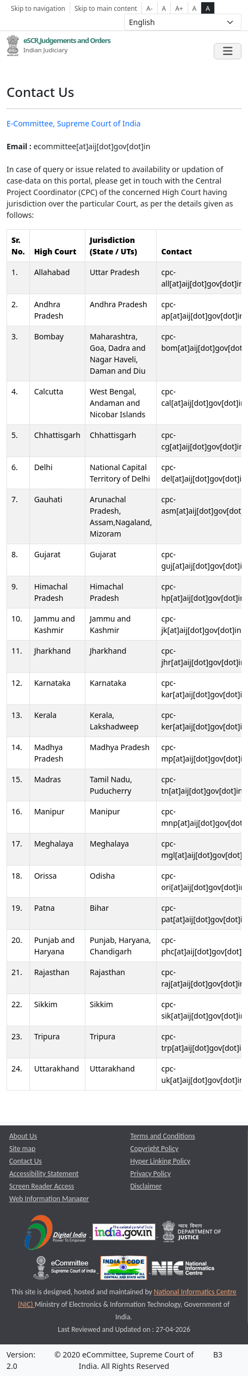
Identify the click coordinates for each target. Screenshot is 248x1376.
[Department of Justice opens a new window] (192, 1234)
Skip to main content (106, 8)
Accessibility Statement (44, 1173)
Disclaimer (146, 1186)
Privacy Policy (151, 1173)
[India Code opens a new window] (124, 1270)
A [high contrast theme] (208, 8)
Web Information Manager (49, 1198)
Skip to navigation (38, 8)
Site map (22, 1148)
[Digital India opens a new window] (56, 1234)
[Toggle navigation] (227, 51)
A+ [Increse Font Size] (179, 8)
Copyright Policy (155, 1148)
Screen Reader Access (41, 1186)
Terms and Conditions (163, 1136)
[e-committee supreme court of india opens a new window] (65, 1270)
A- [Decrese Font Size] (149, 8)
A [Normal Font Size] (164, 8)
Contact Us (25, 1161)
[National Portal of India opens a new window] (124, 1234)
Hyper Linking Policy (160, 1161)
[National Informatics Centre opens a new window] (183, 1270)
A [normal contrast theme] (195, 8)
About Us (23, 1136)
